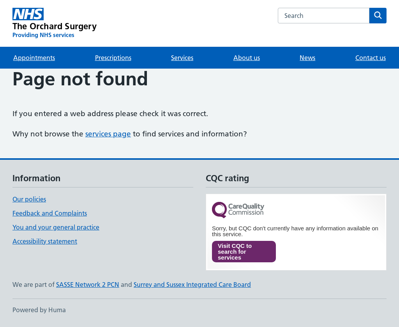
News (307, 58)
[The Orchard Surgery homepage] (54, 23)
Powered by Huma (39, 310)
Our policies (29, 199)
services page (108, 133)
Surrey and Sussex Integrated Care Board (192, 284)
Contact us (370, 58)
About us (246, 58)
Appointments (34, 58)
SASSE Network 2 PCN (87, 284)
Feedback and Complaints (49, 213)
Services (182, 58)
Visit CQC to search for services (235, 251)
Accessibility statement (44, 241)
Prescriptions (113, 58)
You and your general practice (55, 227)
